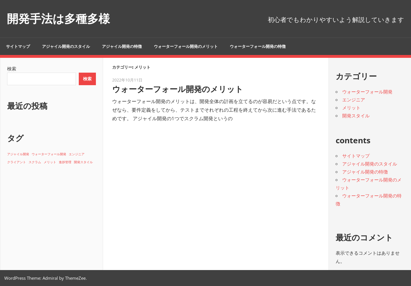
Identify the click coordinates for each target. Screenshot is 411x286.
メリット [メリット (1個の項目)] (50, 162)
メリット (351, 108)
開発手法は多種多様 (58, 19)
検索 (11, 69)
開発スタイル (356, 116)
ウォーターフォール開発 (367, 92)
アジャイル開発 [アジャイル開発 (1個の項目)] (18, 154)
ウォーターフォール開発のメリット (186, 46)
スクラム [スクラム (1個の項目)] (35, 162)
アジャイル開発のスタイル (66, 46)
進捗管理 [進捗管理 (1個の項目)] (65, 162)
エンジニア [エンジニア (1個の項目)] (76, 154)
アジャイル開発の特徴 (122, 46)
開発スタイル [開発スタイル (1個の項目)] (83, 162)
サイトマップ (18, 46)
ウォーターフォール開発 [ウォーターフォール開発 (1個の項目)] (49, 154)
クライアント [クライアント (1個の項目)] (16, 162)
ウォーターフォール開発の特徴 (258, 46)
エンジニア (353, 100)
